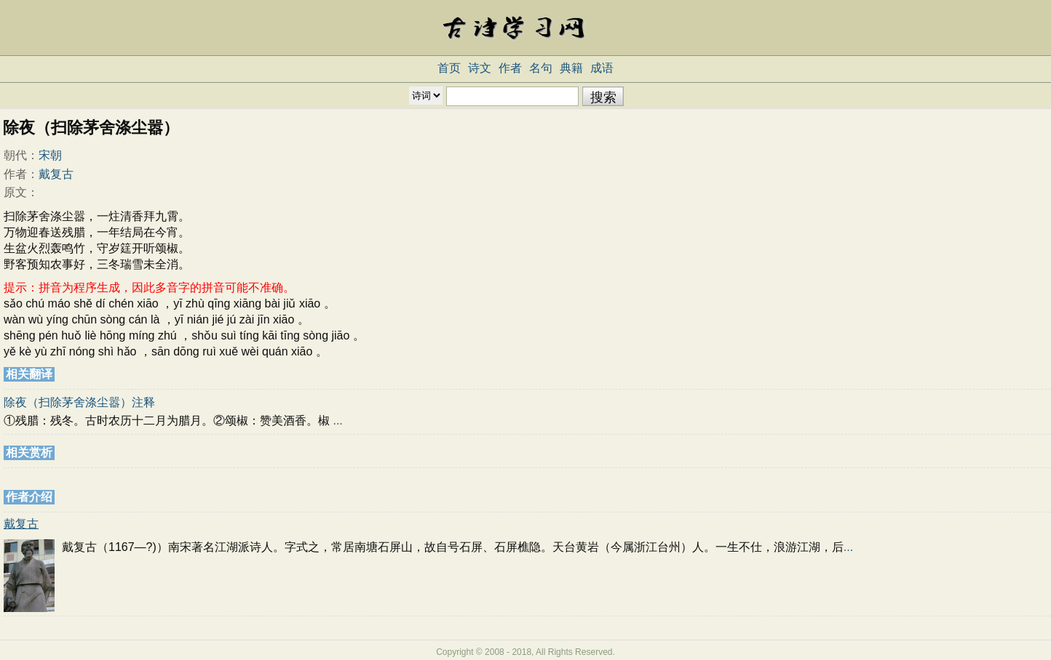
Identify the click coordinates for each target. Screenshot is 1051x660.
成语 (602, 68)
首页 (449, 68)
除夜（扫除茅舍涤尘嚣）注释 (79, 402)
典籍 (571, 68)
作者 (510, 68)
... (337, 420)
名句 (540, 68)
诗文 (479, 68)
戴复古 (56, 174)
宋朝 (50, 155)
